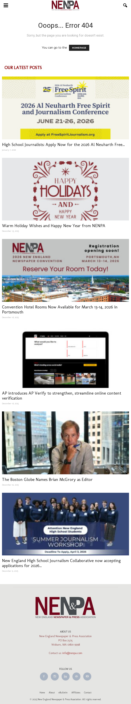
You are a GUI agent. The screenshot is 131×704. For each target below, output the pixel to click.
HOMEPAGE (79, 47)
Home (42, 692)
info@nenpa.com (72, 653)
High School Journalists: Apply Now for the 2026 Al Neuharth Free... (63, 144)
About (52, 692)
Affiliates (75, 692)
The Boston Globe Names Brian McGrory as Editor (47, 479)
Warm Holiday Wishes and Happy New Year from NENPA (53, 225)
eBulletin (63, 692)
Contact (87, 692)
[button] (125, 5)
